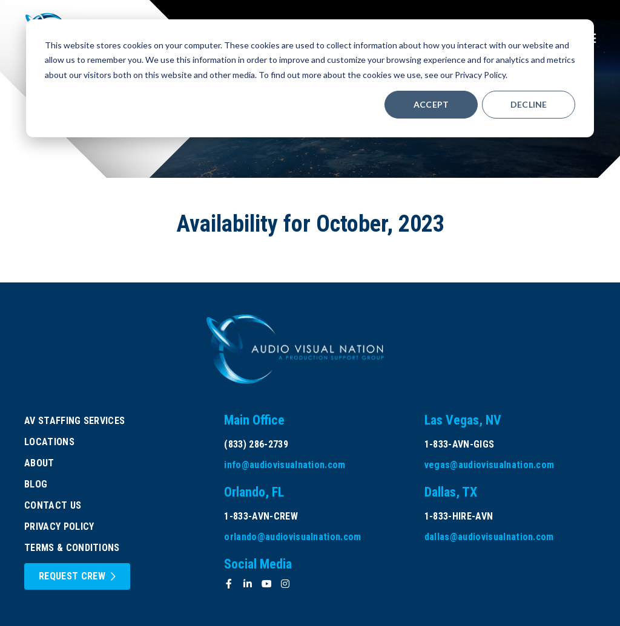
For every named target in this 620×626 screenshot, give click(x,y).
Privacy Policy (59, 526)
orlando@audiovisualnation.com (292, 537)
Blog (35, 484)
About (39, 463)
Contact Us (52, 505)
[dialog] (310, 78)
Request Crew (72, 576)
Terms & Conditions (72, 547)
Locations (49, 442)
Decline (528, 104)
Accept (431, 104)
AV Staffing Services (74, 420)
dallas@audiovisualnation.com (489, 537)
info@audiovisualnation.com (284, 465)
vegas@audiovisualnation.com (489, 465)
